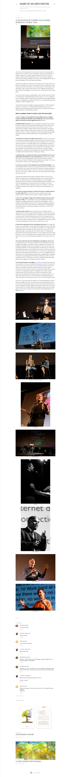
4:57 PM (21, 671)
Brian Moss (39, 262)
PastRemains (23, 666)
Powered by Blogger (35, 773)
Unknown (22, 641)
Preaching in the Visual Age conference (45, 83)
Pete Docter (36, 170)
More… (45, 11)
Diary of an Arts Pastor (34, 4)
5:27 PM (21, 682)
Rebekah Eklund (24, 657)
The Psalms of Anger (25, 734)
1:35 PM (21, 653)
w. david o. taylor (24, 633)
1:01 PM (21, 645)
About (21, 11)
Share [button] (17, 618)
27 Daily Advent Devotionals (28, 761)
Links (25, 11)
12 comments (21, 763)
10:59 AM (21, 637)
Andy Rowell (23, 625)
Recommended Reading (35, 11)
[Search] (54, 3)
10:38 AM (21, 629)
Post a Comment (20, 695)
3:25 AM (21, 692)
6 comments (21, 737)
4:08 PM (21, 662)
